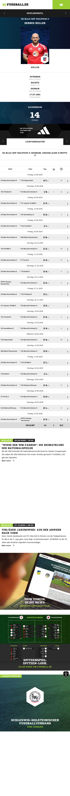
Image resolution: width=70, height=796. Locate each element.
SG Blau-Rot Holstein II (35, 19)
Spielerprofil (35, 13)
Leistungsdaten (35, 142)
